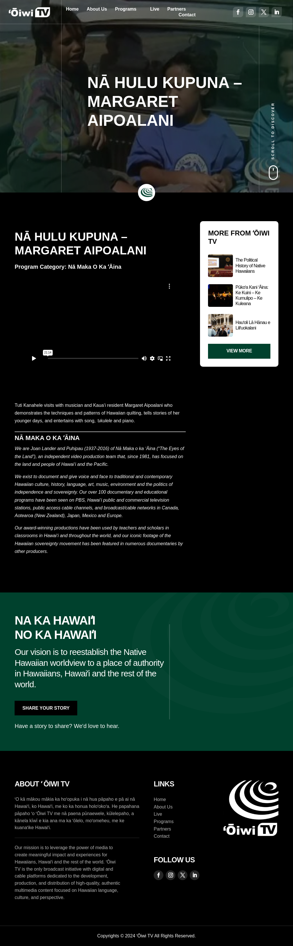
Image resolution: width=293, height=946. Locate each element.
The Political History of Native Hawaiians (250, 265)
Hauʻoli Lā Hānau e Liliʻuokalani (252, 325)
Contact (187, 14)
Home (72, 9)
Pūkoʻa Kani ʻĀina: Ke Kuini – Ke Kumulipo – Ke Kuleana (251, 295)
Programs (125, 9)
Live (154, 9)
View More (239, 350)
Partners (176, 9)
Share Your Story (46, 708)
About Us (97, 9)
